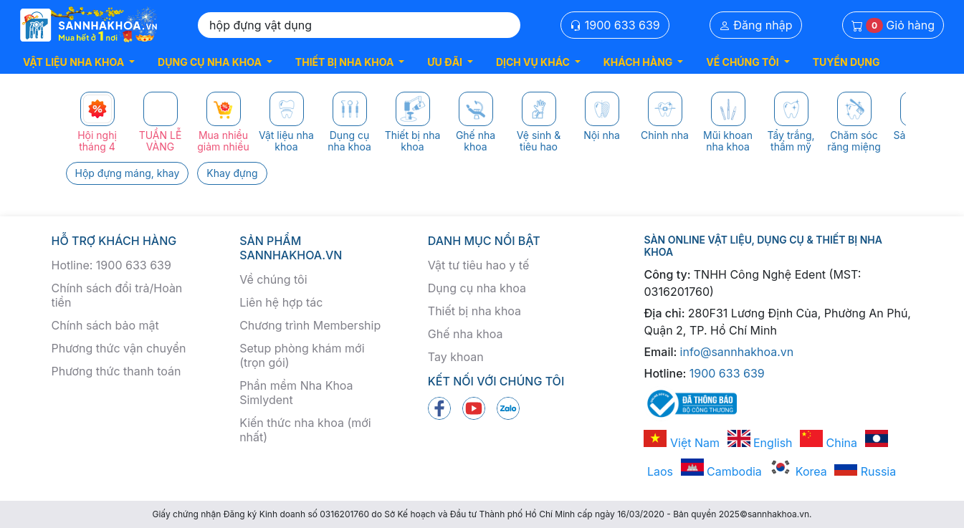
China (828, 443)
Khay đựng (231, 173)
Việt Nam (682, 443)
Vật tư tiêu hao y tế (478, 265)
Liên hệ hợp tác (281, 302)
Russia (865, 471)
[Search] (359, 25)
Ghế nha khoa (465, 334)
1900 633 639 (615, 25)
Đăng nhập (756, 25)
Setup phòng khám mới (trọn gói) (301, 355)
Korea (797, 471)
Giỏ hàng (893, 25)
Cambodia (721, 471)
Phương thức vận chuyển (119, 348)
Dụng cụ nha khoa (477, 288)
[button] (78, 62)
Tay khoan (456, 357)
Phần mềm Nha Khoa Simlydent (296, 392)
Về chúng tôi (273, 279)
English (760, 443)
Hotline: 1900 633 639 (111, 265)
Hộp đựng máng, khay (127, 173)
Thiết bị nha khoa (474, 311)
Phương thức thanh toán (116, 371)
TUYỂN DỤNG (846, 62)
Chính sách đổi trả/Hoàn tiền (117, 295)
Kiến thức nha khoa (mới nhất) (305, 430)
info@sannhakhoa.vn (737, 352)
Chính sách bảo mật (105, 325)
